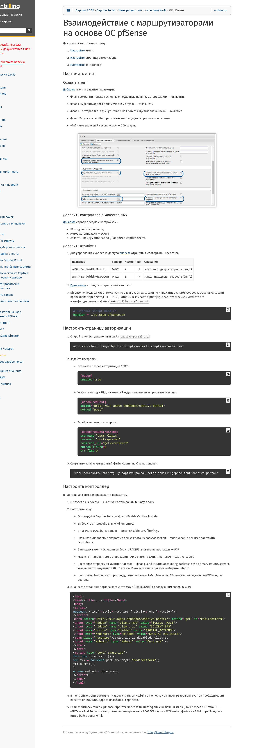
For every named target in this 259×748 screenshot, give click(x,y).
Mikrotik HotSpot (21, 340)
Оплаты (9, 174)
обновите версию (33, 57)
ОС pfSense (18, 346)
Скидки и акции (15, 135)
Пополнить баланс (20, 290)
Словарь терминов (17, 375)
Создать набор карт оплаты (26, 243)
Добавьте (86, 92)
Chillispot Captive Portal (26, 353)
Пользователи (14, 141)
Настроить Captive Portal (24, 256)
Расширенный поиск (18, 213)
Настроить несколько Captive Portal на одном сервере (32, 271)
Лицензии (11, 96)
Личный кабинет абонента (22, 362)
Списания (11, 161)
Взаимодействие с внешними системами (24, 221)
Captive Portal (13, 230)
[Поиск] (28, 30)
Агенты (9, 109)
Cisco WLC (17, 320)
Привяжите (95, 288)
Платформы (12, 103)
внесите (141, 255)
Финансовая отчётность (20, 167)
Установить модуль (20, 236)
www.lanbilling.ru (11, 389)
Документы (12, 187)
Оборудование (14, 116)
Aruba (14, 333)
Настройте (94, 53)
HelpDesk (10, 200)
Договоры (11, 148)
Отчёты (9, 193)
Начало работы (14, 90)
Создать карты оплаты (23, 249)
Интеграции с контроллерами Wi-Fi (31, 297)
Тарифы (10, 128)
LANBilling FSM (14, 369)
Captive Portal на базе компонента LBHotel (34, 305)
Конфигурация (14, 83)
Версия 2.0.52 (101, 13)
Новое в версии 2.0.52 (19, 70)
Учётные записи (15, 154)
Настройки (11, 206)
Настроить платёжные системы (29, 262)
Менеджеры (12, 122)
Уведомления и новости (20, 180)
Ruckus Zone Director (24, 327)
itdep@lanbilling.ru (177, 734)
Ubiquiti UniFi (20, 314)
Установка (11, 77)
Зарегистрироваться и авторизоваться (23, 282)
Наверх (232, 13)
